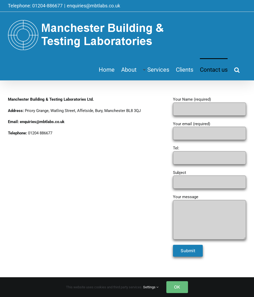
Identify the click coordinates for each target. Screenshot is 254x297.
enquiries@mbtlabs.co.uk (93, 5)
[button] (236, 69)
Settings (150, 287)
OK (177, 287)
